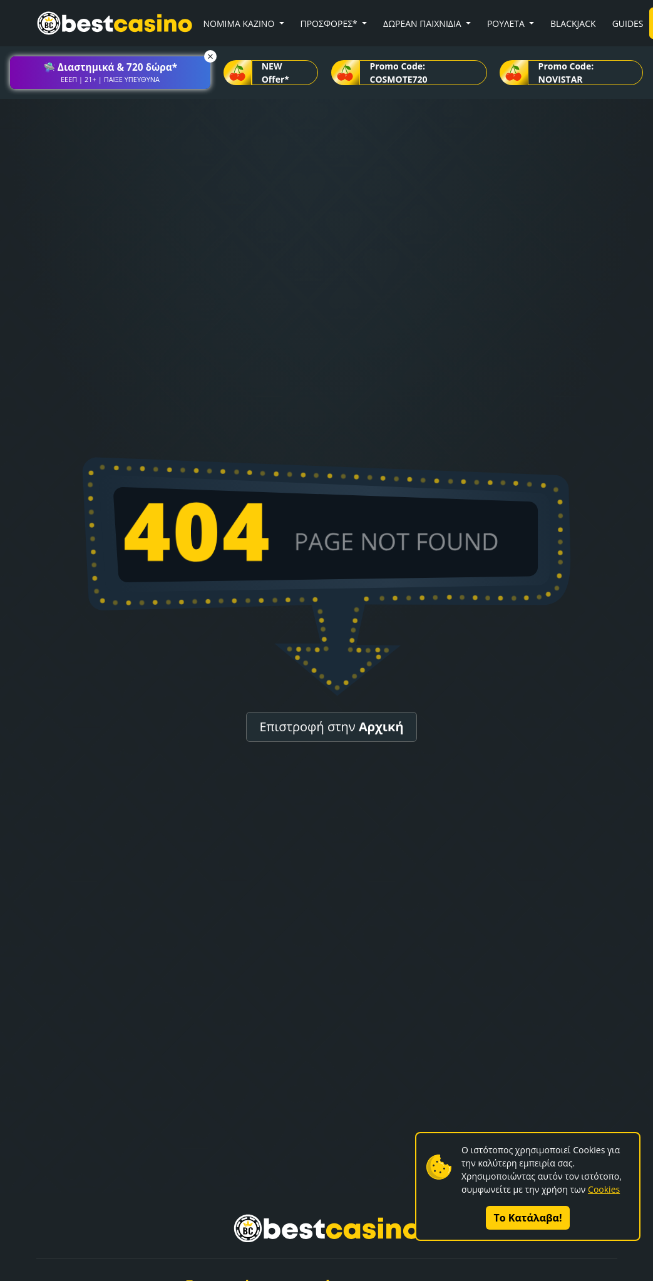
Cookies (604, 1189)
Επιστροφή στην (331, 726)
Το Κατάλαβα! (528, 1218)
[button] (110, 72)
